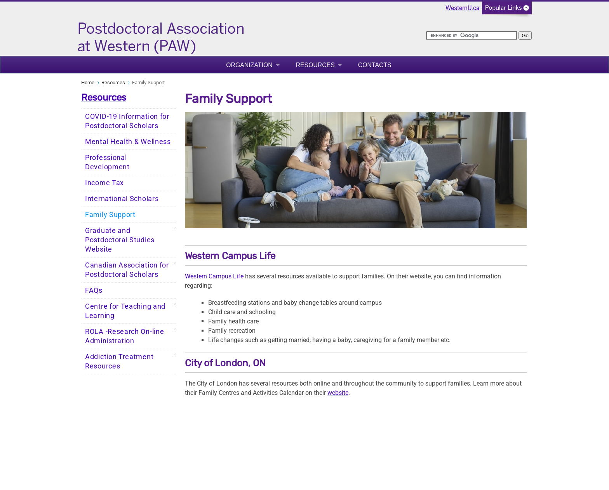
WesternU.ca (462, 8)
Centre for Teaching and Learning (125, 311)
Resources (315, 65)
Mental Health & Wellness (128, 142)
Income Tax (104, 183)
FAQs (94, 290)
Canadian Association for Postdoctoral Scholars (127, 269)
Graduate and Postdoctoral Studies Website (120, 240)
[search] (471, 35)
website (337, 392)
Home (87, 82)
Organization (249, 65)
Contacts (375, 65)
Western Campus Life (214, 276)
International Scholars (121, 199)
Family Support (110, 215)
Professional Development (107, 162)
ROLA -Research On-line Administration (124, 336)
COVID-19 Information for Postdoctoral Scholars (127, 121)
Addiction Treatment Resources (119, 361)
